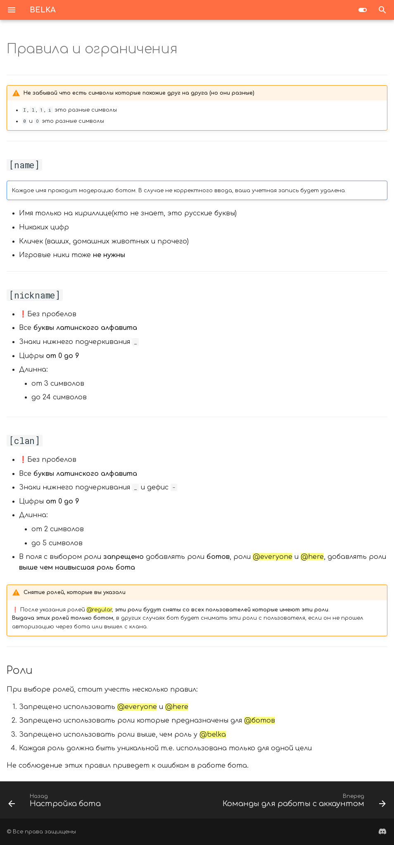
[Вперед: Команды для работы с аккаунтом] (302, 802)
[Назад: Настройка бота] (56, 802)
